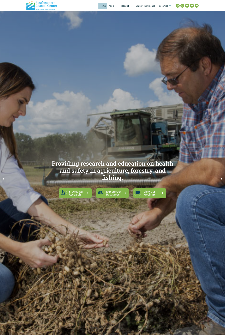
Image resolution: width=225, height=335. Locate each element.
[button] (113, 6)
